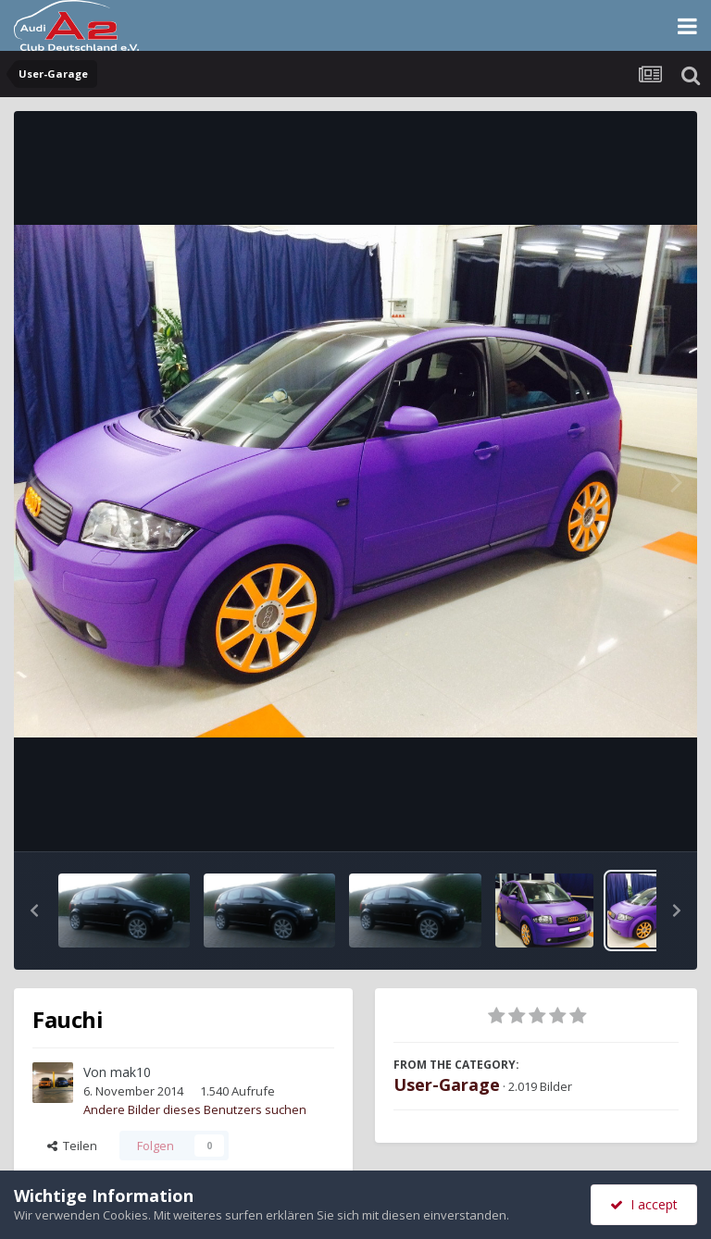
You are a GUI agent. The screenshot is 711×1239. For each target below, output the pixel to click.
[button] (34, 910)
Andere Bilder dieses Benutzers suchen (194, 1109)
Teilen (72, 1145)
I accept (644, 1204)
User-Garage (446, 1084)
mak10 (130, 1072)
